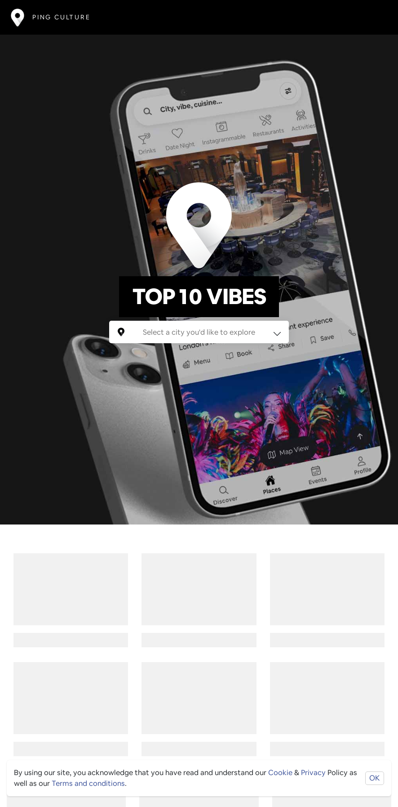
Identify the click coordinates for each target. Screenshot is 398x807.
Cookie (280, 772)
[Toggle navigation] (374, 17)
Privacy (313, 772)
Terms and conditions (88, 783)
